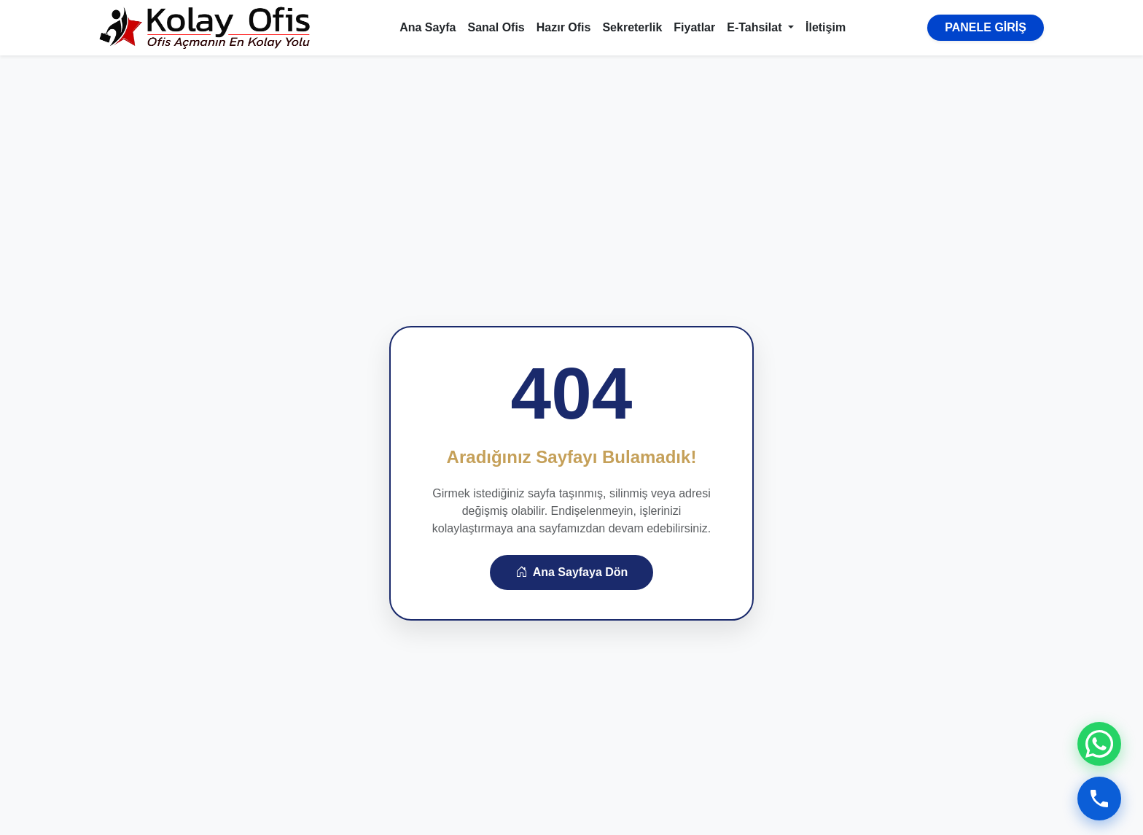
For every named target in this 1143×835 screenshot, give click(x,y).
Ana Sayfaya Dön (571, 572)
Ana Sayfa (427, 27)
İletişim (825, 27)
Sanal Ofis (496, 27)
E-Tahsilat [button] (756, 27)
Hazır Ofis (564, 27)
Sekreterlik (632, 27)
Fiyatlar (694, 27)
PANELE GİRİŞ (985, 27)
